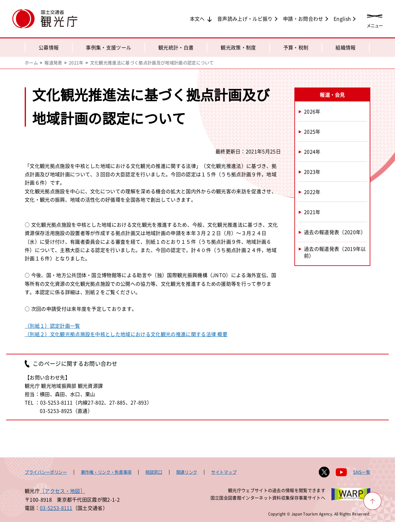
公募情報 (49, 47)
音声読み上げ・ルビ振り (245, 18)
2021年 (76, 62)
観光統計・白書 (175, 47)
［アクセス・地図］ (62, 490)
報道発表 (53, 62)
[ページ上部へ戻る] (372, 501)
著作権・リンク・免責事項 (106, 472)
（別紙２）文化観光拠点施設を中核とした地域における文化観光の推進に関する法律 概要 (126, 334)
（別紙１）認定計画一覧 (52, 325)
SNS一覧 (361, 472)
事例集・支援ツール (108, 47)
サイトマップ (223, 472)
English (342, 18)
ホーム (31, 62)
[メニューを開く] (375, 19)
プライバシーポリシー (46, 472)
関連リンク (186, 472)
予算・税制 (296, 47)
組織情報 (345, 47)
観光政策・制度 (238, 47)
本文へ (197, 18)
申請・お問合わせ (303, 18)
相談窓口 (153, 472)
